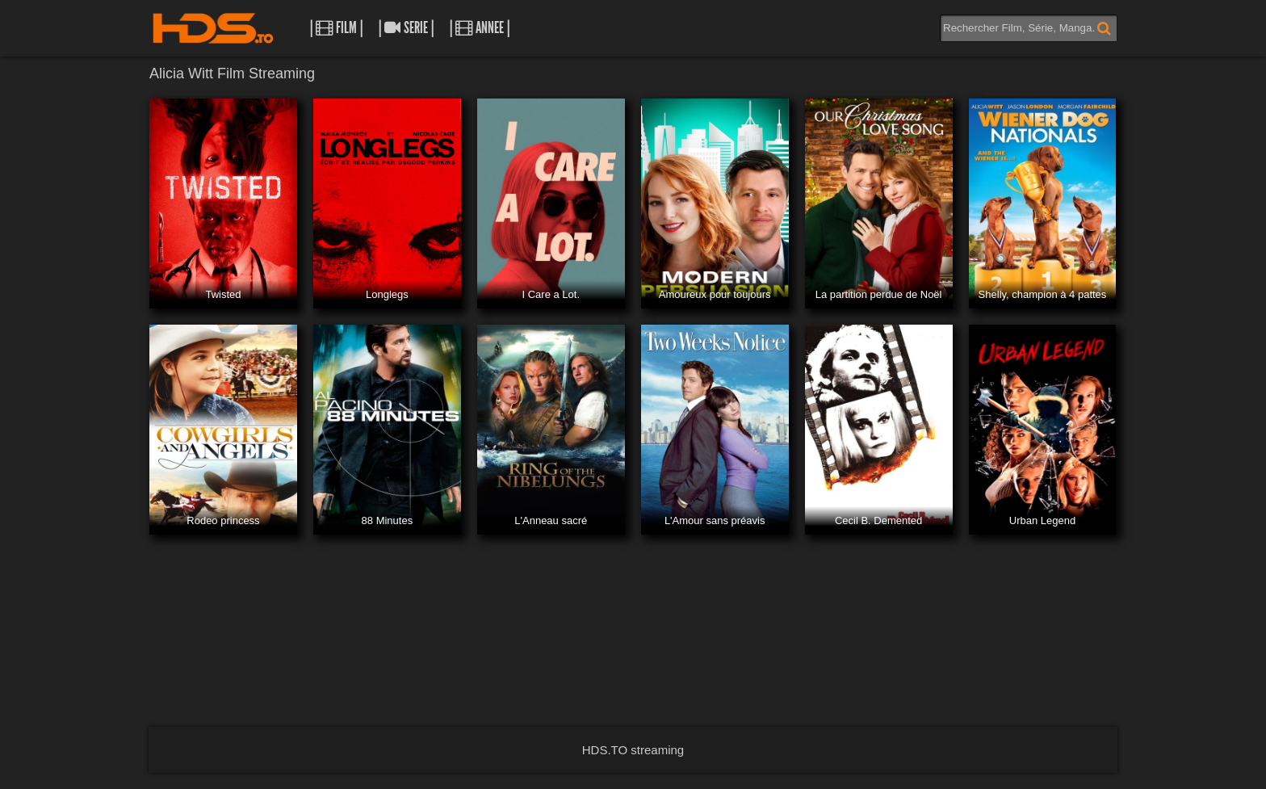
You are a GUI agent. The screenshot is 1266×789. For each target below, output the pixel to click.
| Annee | (479, 28)
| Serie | (406, 28)
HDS (213, 28)
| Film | (336, 28)
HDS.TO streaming (633, 750)
